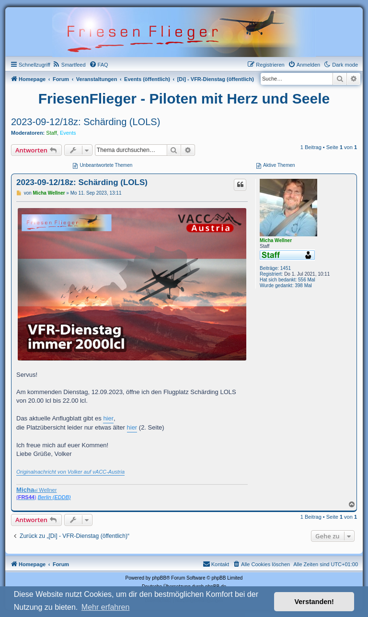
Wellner (36, 489)
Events (68, 133)
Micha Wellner (276, 240)
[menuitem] (69, 64)
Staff (51, 133)
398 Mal (303, 285)
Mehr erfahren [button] (105, 607)
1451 (285, 268)
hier (108, 418)
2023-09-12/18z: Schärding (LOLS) (85, 121)
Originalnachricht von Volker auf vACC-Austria (70, 472)
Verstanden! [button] (314, 601)
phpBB (159, 578)
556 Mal (306, 279)
